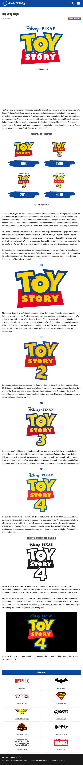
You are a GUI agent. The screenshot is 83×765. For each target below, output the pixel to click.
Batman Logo (61, 688)
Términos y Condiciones (44, 760)
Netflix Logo (22, 688)
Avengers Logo (61, 719)
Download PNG (74, 18)
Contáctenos (60, 760)
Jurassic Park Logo (22, 734)
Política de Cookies (26, 760)
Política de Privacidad (9, 760)
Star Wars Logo (22, 749)
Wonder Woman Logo (22, 719)
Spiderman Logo (22, 703)
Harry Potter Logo (61, 734)
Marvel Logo (61, 749)
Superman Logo (61, 703)
